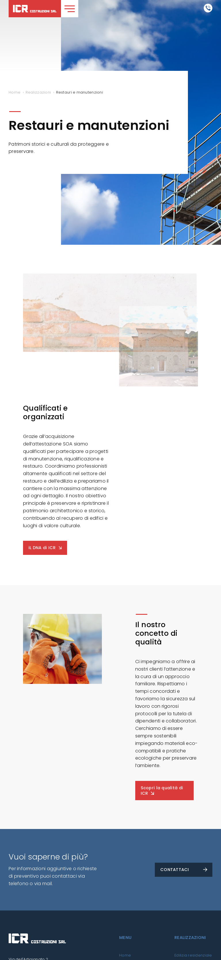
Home (125, 955)
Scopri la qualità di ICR (162, 790)
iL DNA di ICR (42, 548)
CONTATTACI (174, 869)
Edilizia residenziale (193, 955)
